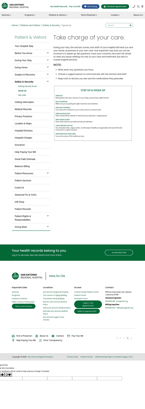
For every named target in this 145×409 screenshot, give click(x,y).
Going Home (21, 67)
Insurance (20, 145)
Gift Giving (90, 6)
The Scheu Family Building (53, 298)
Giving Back (21, 227)
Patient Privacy (86, 357)
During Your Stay (23, 60)
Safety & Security (51, 25)
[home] (15, 5)
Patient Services (23, 180)
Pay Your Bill (74, 6)
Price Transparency (50, 340)
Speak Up (22, 91)
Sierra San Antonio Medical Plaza (56, 308)
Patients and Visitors (30, 25)
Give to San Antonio (23, 306)
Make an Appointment (87, 311)
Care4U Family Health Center (86, 292)
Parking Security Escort (27, 86)
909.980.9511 (110, 308)
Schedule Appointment (115, 6)
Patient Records (23, 209)
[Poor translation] (8, 375)
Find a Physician (89, 15)
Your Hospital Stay (24, 46)
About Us (138, 15)
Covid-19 (19, 187)
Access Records (119, 252)
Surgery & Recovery (25, 74)
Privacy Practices (23, 116)
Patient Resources (24, 173)
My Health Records (59, 6)
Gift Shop (19, 202)
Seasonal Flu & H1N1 (25, 195)
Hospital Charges (23, 137)
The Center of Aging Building (55, 295)
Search (130, 25)
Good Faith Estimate (25, 159)
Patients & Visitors (58, 15)
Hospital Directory (24, 130)
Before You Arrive (23, 53)
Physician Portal (80, 298)
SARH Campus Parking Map (23, 302)
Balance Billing (22, 166)
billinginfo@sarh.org (125, 308)
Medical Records (23, 109)
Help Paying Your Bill (25, 152)
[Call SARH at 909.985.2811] (134, 6)
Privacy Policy (72, 357)
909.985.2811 (110, 301)
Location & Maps (23, 123)
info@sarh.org (122, 301)
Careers (115, 15)
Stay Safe (22, 95)
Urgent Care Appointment (88, 304)
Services (6, 15)
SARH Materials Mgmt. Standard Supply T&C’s (114, 357)
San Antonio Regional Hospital (55, 292)
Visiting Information (24, 102)
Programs (30, 15)
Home (15, 25)
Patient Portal (80, 295)
